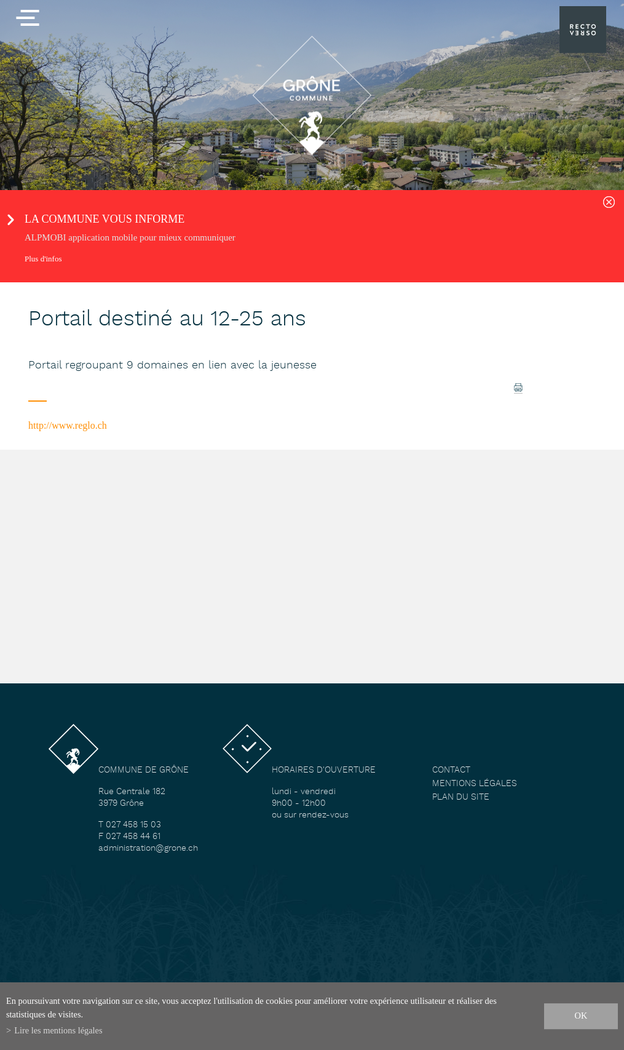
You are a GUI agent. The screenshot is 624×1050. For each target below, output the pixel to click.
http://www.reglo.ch (67, 425)
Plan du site (460, 797)
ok (581, 1015)
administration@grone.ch (148, 848)
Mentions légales (474, 784)
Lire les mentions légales (58, 1030)
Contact (451, 770)
